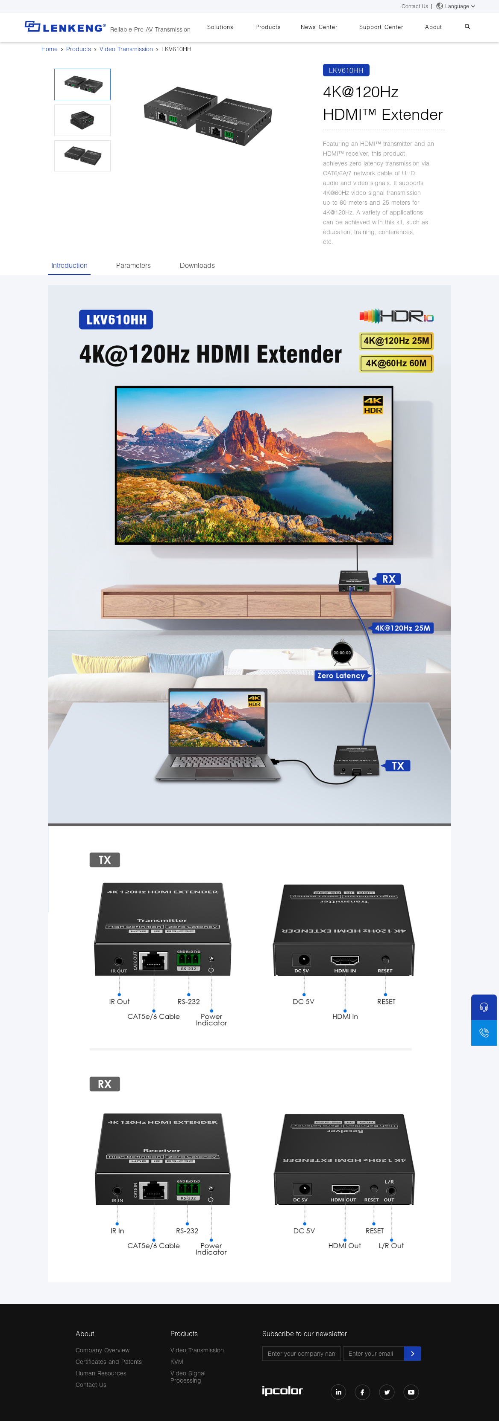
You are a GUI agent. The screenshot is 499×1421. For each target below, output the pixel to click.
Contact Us (415, 6)
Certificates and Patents (109, 1361)
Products (287, 26)
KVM (176, 1361)
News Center (334, 26)
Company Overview (102, 1350)
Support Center (392, 26)
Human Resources (101, 1373)
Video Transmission (126, 48)
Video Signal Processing (187, 1376)
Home (49, 48)
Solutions (244, 26)
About (440, 26)
